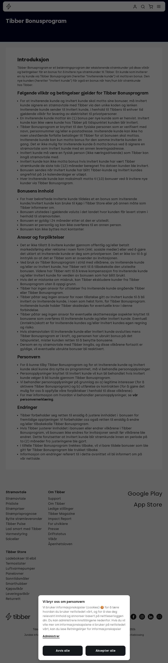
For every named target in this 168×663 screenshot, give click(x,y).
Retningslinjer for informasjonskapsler (94, 629)
